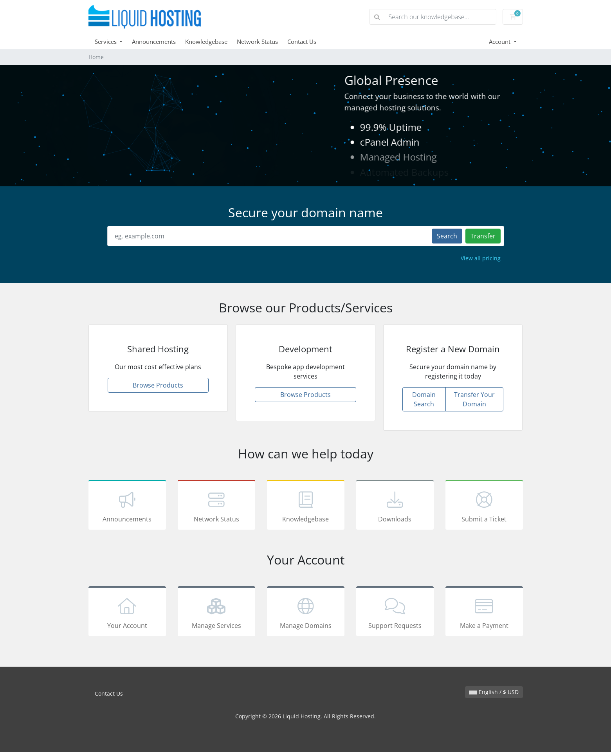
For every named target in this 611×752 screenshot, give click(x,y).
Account (500, 41)
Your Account (127, 612)
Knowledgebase (206, 41)
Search (447, 236)
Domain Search (424, 399)
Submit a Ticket (484, 506)
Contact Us (301, 41)
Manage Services (216, 612)
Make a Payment (484, 612)
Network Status (257, 41)
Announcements (154, 41)
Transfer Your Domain (474, 399)
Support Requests (395, 612)
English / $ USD (494, 692)
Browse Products (158, 385)
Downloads (395, 506)
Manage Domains (305, 612)
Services (106, 41)
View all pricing (481, 258)
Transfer (483, 236)
